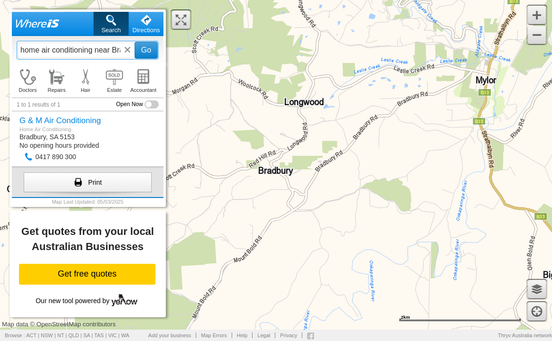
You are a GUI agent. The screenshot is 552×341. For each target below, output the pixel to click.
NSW (47, 335)
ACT (31, 335)
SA (86, 335)
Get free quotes (87, 273)
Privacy (288, 335)
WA (125, 335)
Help (242, 335)
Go (146, 50)
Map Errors (213, 335)
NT (60, 335)
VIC (112, 335)
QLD (73, 335)
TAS (99, 335)
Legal (263, 335)
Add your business (169, 335)
